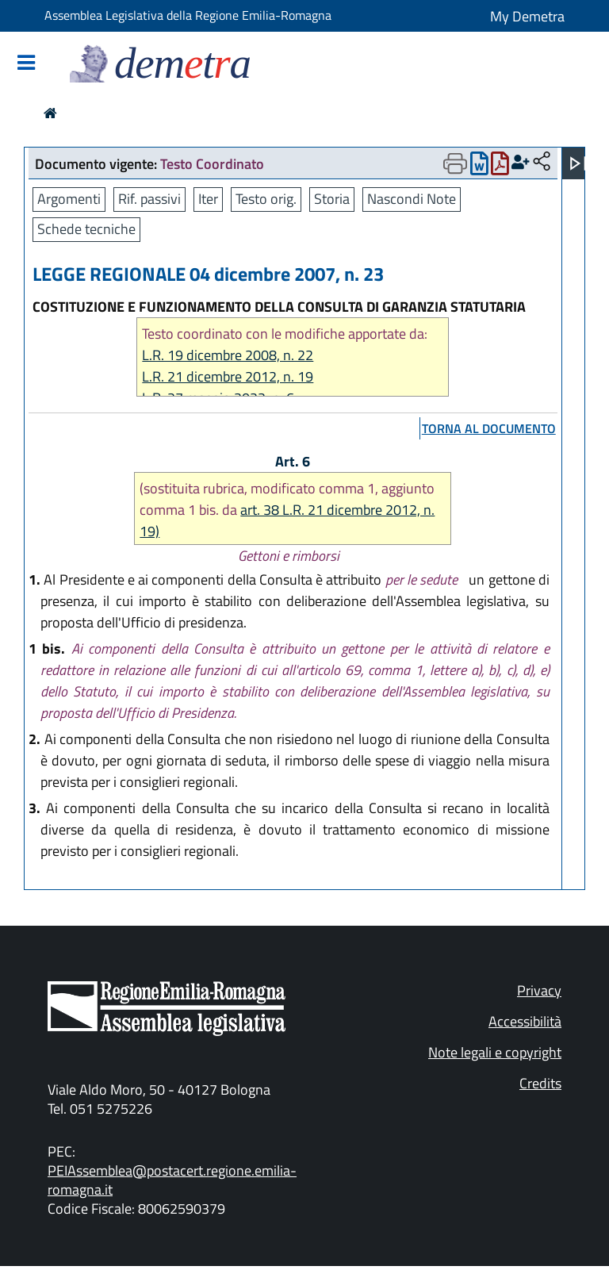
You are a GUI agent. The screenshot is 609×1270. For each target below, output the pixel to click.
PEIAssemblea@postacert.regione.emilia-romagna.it (172, 1180)
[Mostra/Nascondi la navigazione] (26, 63)
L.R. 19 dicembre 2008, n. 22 (227, 355)
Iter (208, 198)
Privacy (539, 990)
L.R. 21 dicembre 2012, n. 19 (227, 376)
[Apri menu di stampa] (455, 163)
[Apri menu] (578, 163)
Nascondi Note (411, 198)
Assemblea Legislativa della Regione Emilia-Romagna (187, 15)
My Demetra (527, 16)
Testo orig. (266, 198)
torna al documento (489, 428)
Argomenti (69, 198)
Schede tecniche (86, 229)
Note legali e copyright (494, 1052)
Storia (332, 198)
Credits (540, 1083)
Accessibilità (524, 1021)
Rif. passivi (149, 198)
